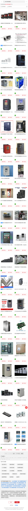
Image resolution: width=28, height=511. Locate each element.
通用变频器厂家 (7, 487)
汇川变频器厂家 (20, 484)
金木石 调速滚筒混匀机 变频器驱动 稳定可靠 (12, 289)
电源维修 (11, 476)
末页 (22, 453)
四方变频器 (4, 470)
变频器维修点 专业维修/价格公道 (8, 267)
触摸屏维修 (4, 476)
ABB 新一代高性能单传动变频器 (7, 422)
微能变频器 (12, 464)
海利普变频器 (20, 464)
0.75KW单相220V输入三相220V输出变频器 (10, 244)
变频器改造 (14, 473)
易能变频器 (19, 470)
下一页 (18, 453)
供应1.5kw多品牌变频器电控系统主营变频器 (10, 89)
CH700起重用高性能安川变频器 (7, 444)
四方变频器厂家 (14, 482)
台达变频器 (12, 470)
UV (2, 459)
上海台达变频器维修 (5, 178)
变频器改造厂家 (4, 484)
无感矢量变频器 (4, 400)
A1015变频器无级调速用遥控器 (7, 200)
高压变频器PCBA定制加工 (20, 333)
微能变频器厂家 (10, 485)
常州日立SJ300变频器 (19, 111)
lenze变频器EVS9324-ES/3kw (7, 67)
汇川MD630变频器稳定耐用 (21, 377)
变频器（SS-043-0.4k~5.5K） (21, 422)
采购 (26, 407)
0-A (1, 457)
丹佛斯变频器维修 (4, 355)
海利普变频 (12, 467)
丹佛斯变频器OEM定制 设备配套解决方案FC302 (11, 333)
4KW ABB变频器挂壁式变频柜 (21, 134)
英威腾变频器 (20, 467)
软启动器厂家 (22, 487)
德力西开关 (4, 464)
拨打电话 (10, 28)
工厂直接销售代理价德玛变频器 (7, 156)
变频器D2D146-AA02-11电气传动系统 (11, 45)
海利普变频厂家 (12, 484)
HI (12, 457)
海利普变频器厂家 (6, 482)
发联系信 (4, 28)
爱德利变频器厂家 (18, 485)
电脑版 (16, 505)
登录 (11, 502)
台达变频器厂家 (15, 481)
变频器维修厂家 (14, 487)
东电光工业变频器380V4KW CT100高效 (9, 311)
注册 (17, 502)
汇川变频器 (4, 467)
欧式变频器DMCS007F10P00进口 (10, 222)
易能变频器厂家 (22, 482)
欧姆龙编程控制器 (5, 473)
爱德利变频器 (23, 473)
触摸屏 (18, 476)
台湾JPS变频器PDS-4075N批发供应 (8, 377)
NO (20, 457)
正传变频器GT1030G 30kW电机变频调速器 (10, 134)
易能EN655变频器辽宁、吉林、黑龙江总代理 (10, 111)
